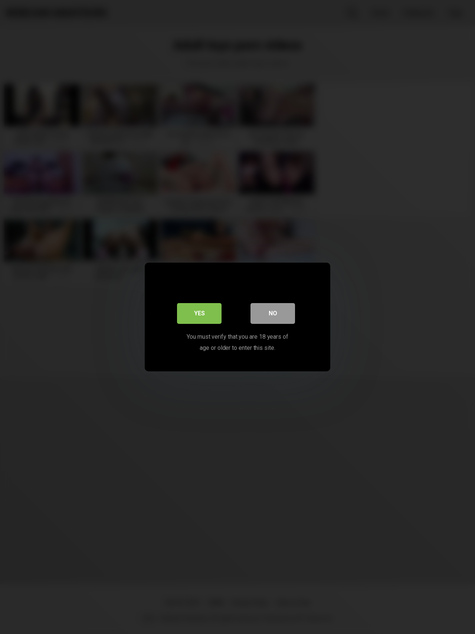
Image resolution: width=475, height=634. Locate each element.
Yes (199, 313)
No (273, 313)
